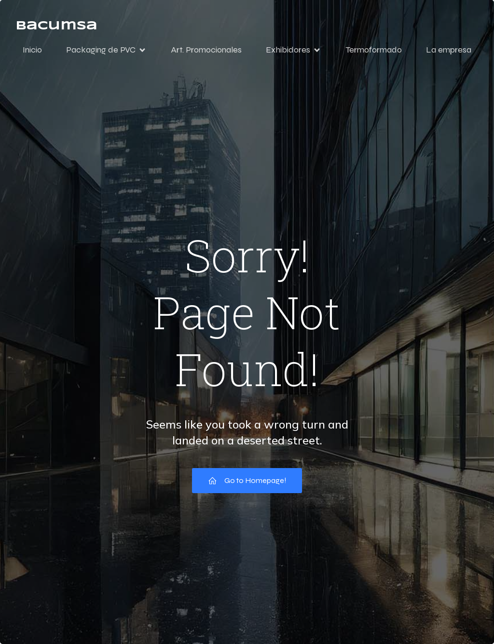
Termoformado (373, 49)
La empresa (448, 49)
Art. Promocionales (206, 49)
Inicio (32, 49)
